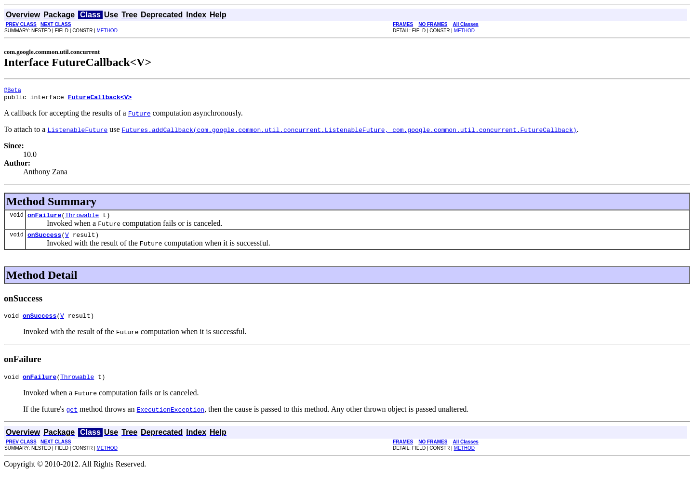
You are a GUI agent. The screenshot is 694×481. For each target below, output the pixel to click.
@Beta (12, 91)
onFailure (44, 219)
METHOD (107, 30)
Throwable (82, 219)
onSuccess (44, 240)
